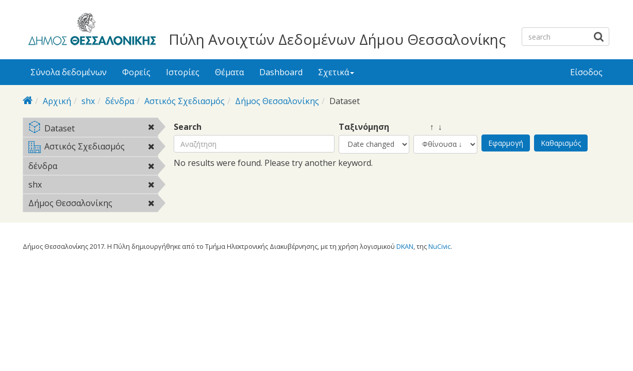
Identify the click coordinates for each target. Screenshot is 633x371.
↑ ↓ (427, 127)
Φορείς (136, 72)
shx (88, 101)
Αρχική (57, 101)
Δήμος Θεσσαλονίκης (277, 101)
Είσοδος (586, 72)
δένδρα (119, 101)
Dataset (93, 129)
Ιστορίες (182, 72)
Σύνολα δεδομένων (68, 72)
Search (188, 127)
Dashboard (281, 72)
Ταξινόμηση (364, 127)
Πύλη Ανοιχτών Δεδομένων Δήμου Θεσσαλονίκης (337, 39)
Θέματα (229, 72)
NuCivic (439, 246)
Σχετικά (336, 72)
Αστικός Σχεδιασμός (184, 101)
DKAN (404, 246)
